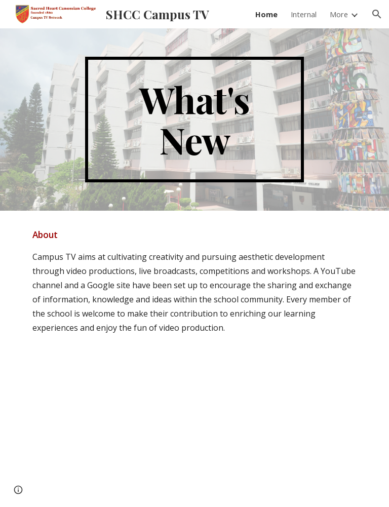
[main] (194, 119)
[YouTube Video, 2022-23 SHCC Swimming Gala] (279, 412)
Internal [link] (304, 14)
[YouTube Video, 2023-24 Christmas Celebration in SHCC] (109, 412)
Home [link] (266, 14)
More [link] (339, 14)
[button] (377, 14)
